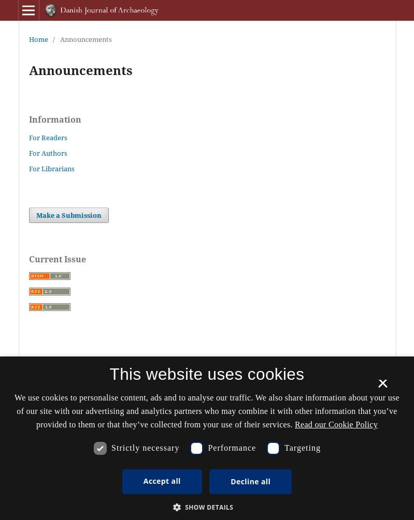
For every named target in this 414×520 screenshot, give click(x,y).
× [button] (383, 387)
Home (38, 39)
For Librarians (52, 168)
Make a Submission (69, 215)
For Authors (48, 153)
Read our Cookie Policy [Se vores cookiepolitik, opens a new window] (336, 424)
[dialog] (207, 438)
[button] (207, 507)
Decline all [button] (250, 481)
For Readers (48, 137)
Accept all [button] (162, 481)
